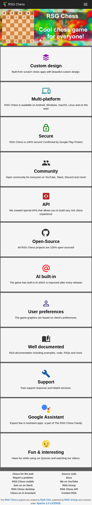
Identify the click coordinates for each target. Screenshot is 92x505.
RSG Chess (13, 4)
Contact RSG (69, 493)
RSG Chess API (69, 489)
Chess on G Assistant (22, 493)
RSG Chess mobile (23, 481)
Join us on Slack (23, 485)
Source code (69, 473)
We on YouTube (69, 481)
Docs (69, 477)
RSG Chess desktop (23, 489)
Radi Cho (45, 499)
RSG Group (69, 485)
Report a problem (23, 477)
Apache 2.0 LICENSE (49, 503)
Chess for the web (23, 473)
